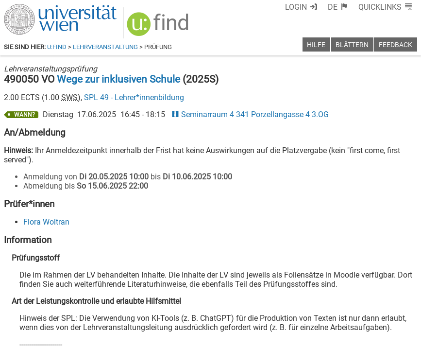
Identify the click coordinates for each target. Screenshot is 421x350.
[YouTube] (370, 309)
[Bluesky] (339, 309)
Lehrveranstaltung (105, 47)
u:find (57, 47)
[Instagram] (401, 309)
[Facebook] (308, 309)
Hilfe (316, 45)
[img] (153, 25)
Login (314, 7)
